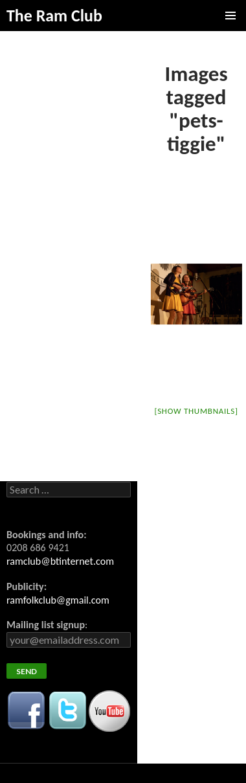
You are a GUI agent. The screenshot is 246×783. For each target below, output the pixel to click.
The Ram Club (54, 15)
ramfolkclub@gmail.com (57, 600)
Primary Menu (230, 15)
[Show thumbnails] (196, 411)
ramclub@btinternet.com (60, 561)
